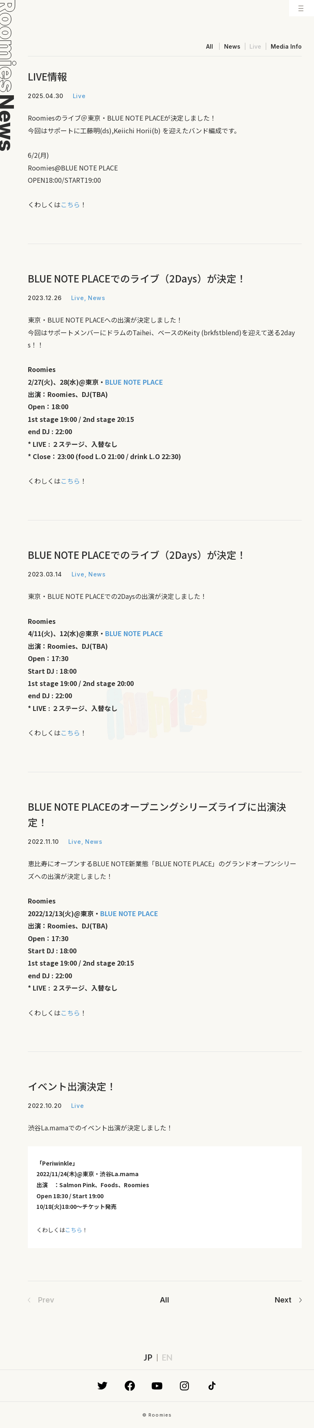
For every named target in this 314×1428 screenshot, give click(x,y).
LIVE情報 (47, 76)
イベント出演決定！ (72, 1086)
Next (283, 1300)
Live (255, 46)
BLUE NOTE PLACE (134, 633)
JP (148, 1357)
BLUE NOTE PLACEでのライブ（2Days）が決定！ (137, 278)
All (209, 46)
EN (167, 1357)
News (232, 46)
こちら (70, 204)
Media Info (286, 46)
